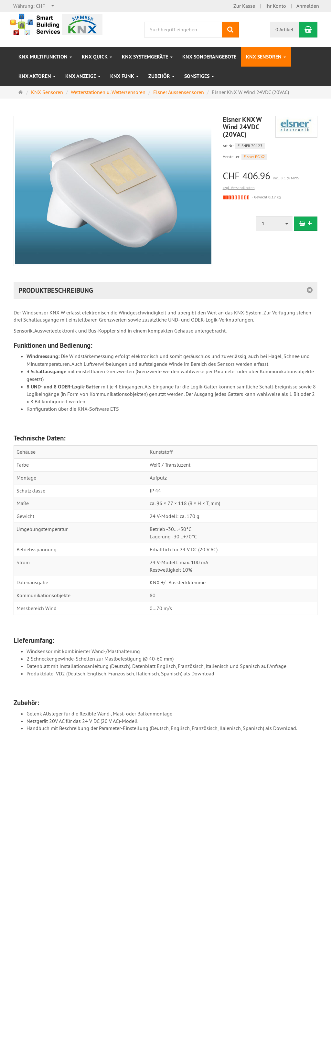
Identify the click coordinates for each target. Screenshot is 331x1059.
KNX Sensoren (266, 56)
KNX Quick (97, 56)
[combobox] (34, 6)
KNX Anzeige (83, 76)
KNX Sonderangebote (209, 56)
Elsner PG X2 (254, 156)
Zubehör (161, 76)
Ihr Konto (275, 6)
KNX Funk (124, 76)
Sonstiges (199, 76)
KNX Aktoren (37, 76)
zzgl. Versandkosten (239, 187)
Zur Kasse (244, 6)
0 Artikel (284, 29)
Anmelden (307, 6)
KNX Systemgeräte (147, 56)
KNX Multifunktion (45, 56)
